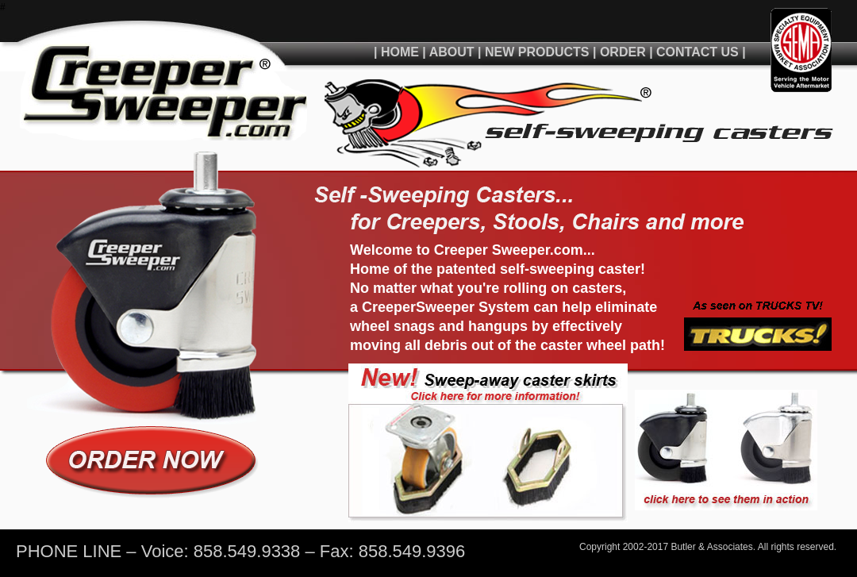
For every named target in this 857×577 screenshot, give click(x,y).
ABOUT (452, 52)
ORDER (623, 52)
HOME (400, 52)
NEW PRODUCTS (537, 52)
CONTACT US (699, 52)
